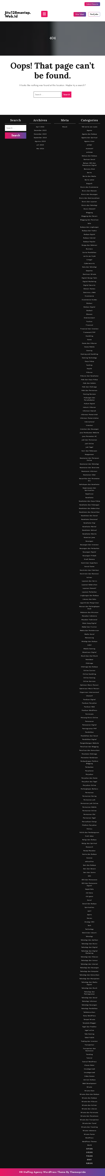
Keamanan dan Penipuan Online (89, 459)
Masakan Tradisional (89, 619)
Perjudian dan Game (89, 778)
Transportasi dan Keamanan (89, 1049)
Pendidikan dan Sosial (89, 736)
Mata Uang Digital (89, 623)
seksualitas (89, 861)
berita (89, 172)
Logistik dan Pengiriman (89, 603)
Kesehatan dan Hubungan (89, 505)
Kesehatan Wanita (89, 534)
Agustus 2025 (40, 141)
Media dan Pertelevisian (89, 630)
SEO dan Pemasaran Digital (89, 884)
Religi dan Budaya (89, 840)
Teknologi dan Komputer (89, 971)
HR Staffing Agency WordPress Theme (42, 1172)
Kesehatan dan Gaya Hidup (89, 501)
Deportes (89, 271)
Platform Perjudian (89, 825)
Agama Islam (89, 141)
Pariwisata (89, 714)
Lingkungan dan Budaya (89, 595)
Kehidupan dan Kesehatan (89, 484)
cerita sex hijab (89, 256)
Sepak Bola (89, 889)
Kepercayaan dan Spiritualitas (89, 489)
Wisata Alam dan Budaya (89, 1094)
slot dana (89, 893)
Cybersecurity (89, 263)
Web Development (89, 1083)
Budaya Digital (89, 234)
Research (89, 847)
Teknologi (89, 936)
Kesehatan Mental (89, 526)
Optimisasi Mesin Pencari (89, 688)
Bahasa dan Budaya (89, 156)
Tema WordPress (89, 1016)
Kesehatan (89, 497)
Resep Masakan (89, 850)
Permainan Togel (89, 818)
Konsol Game (89, 566)
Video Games (89, 1076)
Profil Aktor (89, 836)
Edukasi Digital (89, 307)
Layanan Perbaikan (89, 592)
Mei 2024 (40, 148)
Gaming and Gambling (89, 354)
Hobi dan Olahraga (89, 387)
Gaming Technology (89, 358)
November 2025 (40, 134)
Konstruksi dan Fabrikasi (89, 570)
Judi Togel (89, 447)
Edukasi (89, 303)
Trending (89, 1054)
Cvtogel (89, 260)
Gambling (89, 336)
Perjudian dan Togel (89, 781)
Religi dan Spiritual (89, 843)
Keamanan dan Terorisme (89, 467)
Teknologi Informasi (89, 1001)
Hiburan (89, 372)
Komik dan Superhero (89, 563)
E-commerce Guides (89, 300)
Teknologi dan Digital (89, 947)
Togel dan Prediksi (89, 1027)
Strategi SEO (89, 922)
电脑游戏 (89, 1163)
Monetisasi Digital (89, 652)
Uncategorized (89, 1069)
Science (89, 858)
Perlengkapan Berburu (89, 789)
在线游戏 (89, 1152)
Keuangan (89, 541)
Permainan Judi (89, 800)
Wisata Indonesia (89, 1130)
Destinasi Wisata (89, 274)
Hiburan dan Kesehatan (89, 376)
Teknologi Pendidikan (89, 1008)
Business (89, 249)
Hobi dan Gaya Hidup (89, 379)
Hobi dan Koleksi (89, 383)
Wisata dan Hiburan (89, 1101)
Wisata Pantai (89, 1134)
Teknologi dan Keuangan (89, 968)
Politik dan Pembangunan (89, 832)
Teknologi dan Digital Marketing (89, 952)
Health (89, 368)
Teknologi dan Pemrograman (89, 993)
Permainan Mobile (89, 807)
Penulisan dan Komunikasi (89, 750)
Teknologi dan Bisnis (89, 944)
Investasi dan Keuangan (89, 429)
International (89, 422)
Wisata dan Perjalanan (89, 1116)
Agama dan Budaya (89, 134)
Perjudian (89, 774)
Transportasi (89, 1045)
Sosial (89, 900)
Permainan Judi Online (89, 803)
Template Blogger (89, 1023)
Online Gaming (89, 678)
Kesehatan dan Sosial (89, 515)
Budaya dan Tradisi (89, 231)
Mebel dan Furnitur (89, 627)
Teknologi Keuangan (89, 1005)
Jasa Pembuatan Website (89, 432)
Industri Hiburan (89, 407)
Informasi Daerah (89, 411)
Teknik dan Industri (89, 933)
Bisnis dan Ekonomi (89, 191)
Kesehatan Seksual (89, 530)
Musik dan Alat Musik (89, 656)
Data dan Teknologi (89, 267)
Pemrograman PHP (89, 728)
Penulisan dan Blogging (89, 746)
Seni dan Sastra (89, 872)
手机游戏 (89, 1156)
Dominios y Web (89, 292)
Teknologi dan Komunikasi (89, 975)
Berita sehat (89, 180)
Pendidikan (89, 732)
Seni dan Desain (89, 869)
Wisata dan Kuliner (89, 1105)
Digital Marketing (89, 281)
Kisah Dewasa (89, 559)
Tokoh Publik (89, 1037)
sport (89, 911)
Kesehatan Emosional (89, 519)
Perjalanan (89, 771)
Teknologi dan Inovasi (89, 960)
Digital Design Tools (89, 278)
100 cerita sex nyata (89, 127)
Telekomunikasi (89, 1012)
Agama (89, 130)
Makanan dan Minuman (89, 612)
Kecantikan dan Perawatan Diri (89, 479)
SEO (89, 876)
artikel (89, 145)
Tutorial (89, 1058)
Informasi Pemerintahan (89, 418)
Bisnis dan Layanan (89, 201)
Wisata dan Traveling (89, 1127)
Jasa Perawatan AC (89, 436)
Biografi (89, 183)
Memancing (89, 638)
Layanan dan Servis (89, 581)
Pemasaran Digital (89, 725)
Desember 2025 (40, 130)
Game (89, 339)
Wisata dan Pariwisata (89, 1112)
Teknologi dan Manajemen (89, 978)
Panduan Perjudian (89, 703)
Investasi (89, 425)
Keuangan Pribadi (89, 555)
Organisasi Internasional (89, 692)
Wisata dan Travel (89, 1123)
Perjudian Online (89, 785)
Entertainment (89, 318)
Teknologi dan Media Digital (89, 983)
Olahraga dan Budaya (89, 667)
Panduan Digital (89, 699)
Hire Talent (79, 14)
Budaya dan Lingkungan (89, 227)
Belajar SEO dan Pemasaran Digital (89, 164)
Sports (89, 914)
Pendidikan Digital (89, 739)
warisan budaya (89, 1080)
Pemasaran (89, 721)
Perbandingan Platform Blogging (89, 762)
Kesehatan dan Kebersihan (89, 508)
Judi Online (89, 443)
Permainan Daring (89, 796)
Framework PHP (89, 332)
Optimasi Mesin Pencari (89, 685)
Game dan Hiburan (89, 343)
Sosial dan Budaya (89, 904)
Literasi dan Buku (89, 599)
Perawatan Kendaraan (89, 757)
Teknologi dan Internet (89, 964)
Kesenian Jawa (89, 537)
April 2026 (40, 127)
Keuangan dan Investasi (89, 545)
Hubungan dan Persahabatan (89, 399)
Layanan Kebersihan (89, 585)
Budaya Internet (89, 238)
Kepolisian (89, 494)
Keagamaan (89, 454)
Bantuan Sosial (89, 159)
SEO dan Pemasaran (89, 880)
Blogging (89, 212)
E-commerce (89, 296)
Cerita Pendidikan (89, 252)
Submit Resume (92, 4)
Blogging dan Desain (89, 216)
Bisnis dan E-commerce (89, 187)
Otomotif (89, 696)
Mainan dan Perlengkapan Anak (89, 607)
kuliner (89, 577)
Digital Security (89, 285)
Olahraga (89, 663)
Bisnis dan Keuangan (89, 194)
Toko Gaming (89, 1034)
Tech (89, 925)
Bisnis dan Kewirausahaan (89, 198)
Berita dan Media (89, 176)
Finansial (89, 325)
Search (66, 94)
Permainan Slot (89, 814)
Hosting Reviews (89, 394)
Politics (89, 829)
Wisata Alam (89, 1091)
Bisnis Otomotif (89, 209)
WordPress (89, 1138)
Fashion (89, 321)
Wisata (89, 1087)
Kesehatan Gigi (89, 523)
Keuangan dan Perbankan (89, 548)
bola (89, 223)
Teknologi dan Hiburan (89, 957)
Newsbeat (89, 659)
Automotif (89, 148)
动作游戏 (89, 1149)
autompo (89, 152)
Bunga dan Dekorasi (89, 245)
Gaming (89, 350)
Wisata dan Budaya (89, 1098)
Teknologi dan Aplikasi (89, 940)
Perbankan (89, 767)
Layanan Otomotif (89, 588)
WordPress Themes (89, 1141)
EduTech (89, 310)
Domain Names (89, 289)
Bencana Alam (89, 169)
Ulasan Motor (89, 1065)
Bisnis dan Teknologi (89, 205)
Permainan (89, 792)
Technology (89, 929)
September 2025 (40, 137)
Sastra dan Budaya (89, 854)
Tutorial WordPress (89, 1061)
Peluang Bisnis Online (89, 717)
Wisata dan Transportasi (89, 1120)
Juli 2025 (40, 145)
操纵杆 (89, 1159)
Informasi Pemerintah (89, 414)
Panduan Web (89, 707)
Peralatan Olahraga (89, 754)
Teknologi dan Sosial (89, 998)
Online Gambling (89, 674)
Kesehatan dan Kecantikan (89, 512)
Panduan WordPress (89, 710)
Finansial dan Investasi (89, 329)
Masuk (64, 127)
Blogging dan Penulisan (89, 220)
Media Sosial (89, 634)
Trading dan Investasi (89, 1041)
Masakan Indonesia (89, 616)
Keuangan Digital (89, 552)
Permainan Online (89, 810)
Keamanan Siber (89, 475)
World (89, 1145)
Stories (89, 918)
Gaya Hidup (89, 361)
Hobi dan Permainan (89, 390)
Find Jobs (94, 14)
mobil (89, 645)
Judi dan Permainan (89, 440)
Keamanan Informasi (89, 471)
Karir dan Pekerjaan (89, 451)
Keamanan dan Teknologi (89, 464)
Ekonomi (89, 314)
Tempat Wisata (89, 1019)
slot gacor (89, 896)
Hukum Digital (89, 403)
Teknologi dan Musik (89, 988)
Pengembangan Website (89, 743)
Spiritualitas (89, 907)
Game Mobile (89, 347)
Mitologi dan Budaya (89, 641)
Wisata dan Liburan (89, 1109)
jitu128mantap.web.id (18, 14)
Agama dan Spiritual (89, 137)
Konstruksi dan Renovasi (89, 574)
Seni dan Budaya (89, 865)
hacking (89, 365)
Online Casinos (89, 670)
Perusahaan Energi (89, 821)
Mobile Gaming (89, 649)
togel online (89, 1030)
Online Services (89, 681)
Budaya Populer (89, 241)
